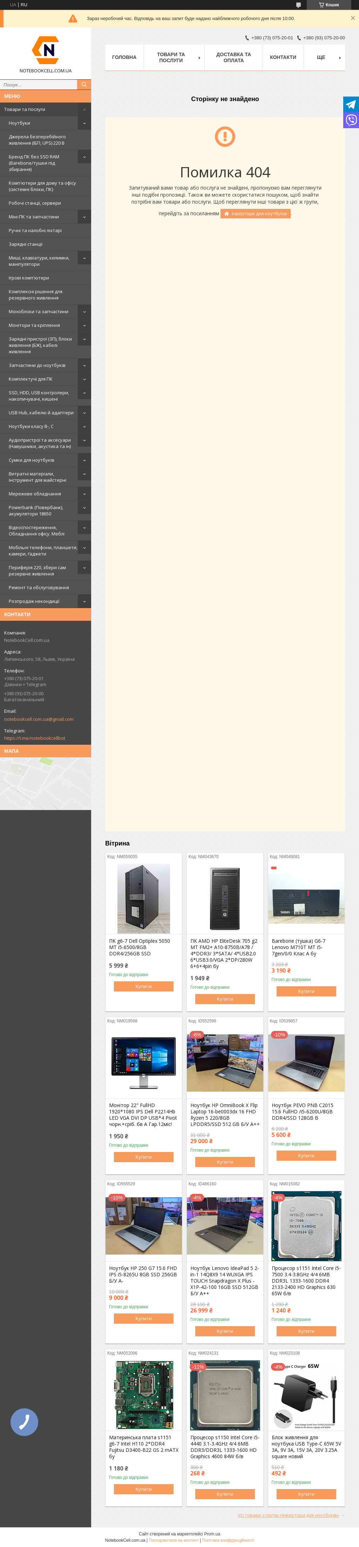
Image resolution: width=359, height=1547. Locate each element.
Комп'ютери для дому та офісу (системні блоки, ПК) (42, 186)
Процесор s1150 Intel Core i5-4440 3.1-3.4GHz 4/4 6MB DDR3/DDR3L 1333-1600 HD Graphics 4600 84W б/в (224, 1447)
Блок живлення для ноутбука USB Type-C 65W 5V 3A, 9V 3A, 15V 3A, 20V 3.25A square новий (306, 1447)
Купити (144, 986)
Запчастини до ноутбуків (37, 365)
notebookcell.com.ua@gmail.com (39, 719)
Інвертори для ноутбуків (259, 213)
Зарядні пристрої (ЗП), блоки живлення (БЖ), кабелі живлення (40, 345)
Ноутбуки (19, 123)
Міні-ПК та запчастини (34, 216)
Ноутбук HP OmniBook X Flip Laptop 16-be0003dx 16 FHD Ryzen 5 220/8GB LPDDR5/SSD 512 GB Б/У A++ (225, 1114)
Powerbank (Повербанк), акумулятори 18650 (36, 510)
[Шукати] (84, 84)
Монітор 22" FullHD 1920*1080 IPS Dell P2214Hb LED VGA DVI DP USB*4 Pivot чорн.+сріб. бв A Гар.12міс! (143, 1114)
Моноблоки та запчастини (38, 311)
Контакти (283, 57)
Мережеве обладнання (35, 494)
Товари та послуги (24, 109)
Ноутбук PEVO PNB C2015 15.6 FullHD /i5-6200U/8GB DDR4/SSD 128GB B (302, 1111)
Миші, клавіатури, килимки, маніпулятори (39, 261)
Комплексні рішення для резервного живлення (35, 294)
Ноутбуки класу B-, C (31, 426)
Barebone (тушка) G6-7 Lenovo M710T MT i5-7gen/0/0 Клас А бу (298, 947)
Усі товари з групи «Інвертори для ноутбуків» (288, 1515)
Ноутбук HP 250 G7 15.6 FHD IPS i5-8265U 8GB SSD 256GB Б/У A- (143, 1274)
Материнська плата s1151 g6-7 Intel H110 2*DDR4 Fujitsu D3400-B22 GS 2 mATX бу (143, 1447)
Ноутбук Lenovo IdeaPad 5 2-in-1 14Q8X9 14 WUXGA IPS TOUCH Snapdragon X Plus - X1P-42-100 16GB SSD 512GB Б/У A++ (224, 1281)
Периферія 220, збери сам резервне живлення (37, 570)
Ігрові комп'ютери (29, 278)
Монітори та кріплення (34, 325)
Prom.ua (212, 1534)
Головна (124, 57)
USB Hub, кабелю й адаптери (41, 412)
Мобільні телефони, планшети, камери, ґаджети (43, 550)
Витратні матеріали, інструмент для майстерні (37, 476)
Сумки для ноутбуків (31, 460)
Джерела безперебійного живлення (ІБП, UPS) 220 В (37, 139)
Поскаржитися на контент (173, 1540)
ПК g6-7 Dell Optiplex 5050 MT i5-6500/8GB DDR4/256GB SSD (139, 947)
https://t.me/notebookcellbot (34, 738)
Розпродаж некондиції (34, 601)
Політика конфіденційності (228, 1540)
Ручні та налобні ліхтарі (35, 230)
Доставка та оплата (233, 57)
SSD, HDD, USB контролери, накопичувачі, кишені (39, 395)
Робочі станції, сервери (35, 203)
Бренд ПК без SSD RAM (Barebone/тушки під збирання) (34, 162)
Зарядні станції (25, 244)
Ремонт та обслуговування (39, 587)
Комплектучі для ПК (31, 379)
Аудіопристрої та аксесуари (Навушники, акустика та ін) (40, 443)
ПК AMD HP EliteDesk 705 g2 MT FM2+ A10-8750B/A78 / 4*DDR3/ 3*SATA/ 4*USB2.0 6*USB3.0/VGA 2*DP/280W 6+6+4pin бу (223, 953)
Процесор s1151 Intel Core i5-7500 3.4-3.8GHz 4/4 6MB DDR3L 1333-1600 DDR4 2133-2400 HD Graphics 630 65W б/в (306, 1281)
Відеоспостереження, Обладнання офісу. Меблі (37, 530)
